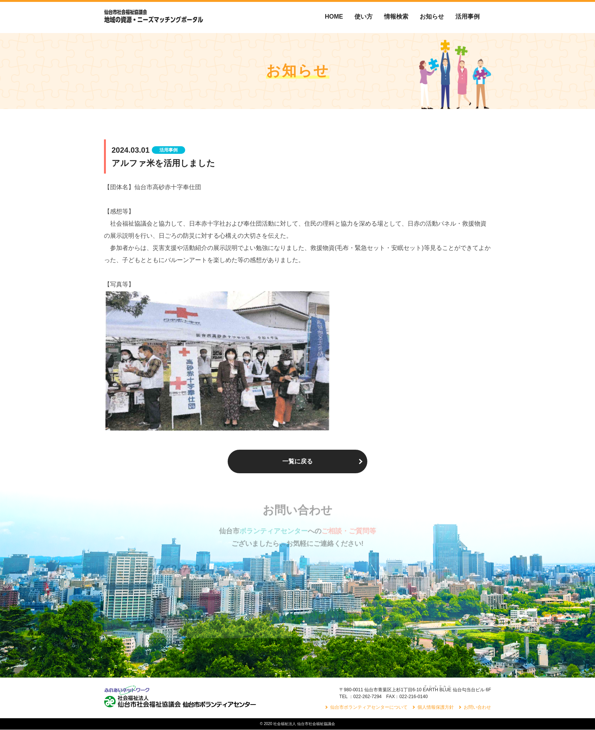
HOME (334, 16)
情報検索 (396, 16)
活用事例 (467, 16)
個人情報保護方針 (435, 707)
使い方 (363, 16)
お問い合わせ (477, 707)
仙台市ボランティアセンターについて (369, 707)
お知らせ (432, 16)
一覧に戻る (297, 461)
